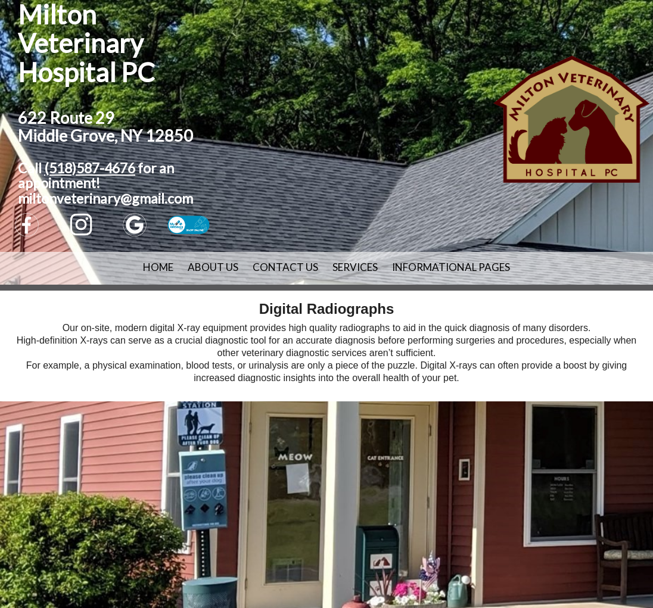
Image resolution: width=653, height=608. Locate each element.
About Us (213, 267)
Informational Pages (451, 267)
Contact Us (285, 267)
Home (158, 267)
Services (355, 267)
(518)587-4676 (89, 168)
